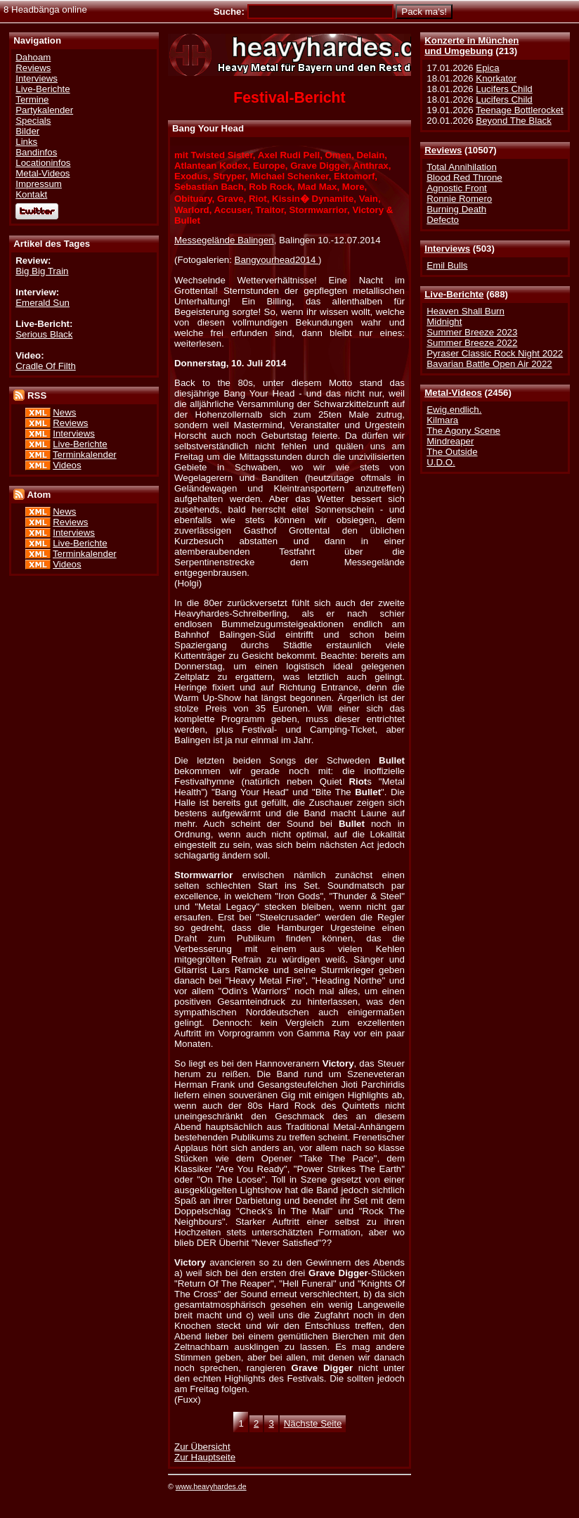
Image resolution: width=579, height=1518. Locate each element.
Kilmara (442, 420)
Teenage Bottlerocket (520, 110)
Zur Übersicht (202, 1446)
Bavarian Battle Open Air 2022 (489, 364)
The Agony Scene (463, 430)
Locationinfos (42, 162)
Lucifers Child (504, 89)
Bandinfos (36, 152)
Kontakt (31, 194)
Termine (31, 99)
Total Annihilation (462, 167)
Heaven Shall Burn (466, 311)
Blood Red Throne (464, 177)
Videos (67, 465)
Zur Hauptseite (204, 1457)
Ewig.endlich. (454, 409)
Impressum (38, 184)
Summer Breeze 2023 (472, 332)
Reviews (443, 150)
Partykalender (44, 110)
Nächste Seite (313, 1423)
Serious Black (43, 334)
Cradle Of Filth (45, 366)
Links (26, 141)
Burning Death (456, 209)
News (64, 412)
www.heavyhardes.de (211, 1486)
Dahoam (33, 57)
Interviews (447, 248)
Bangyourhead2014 (277, 260)
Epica (487, 68)
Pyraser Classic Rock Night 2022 (495, 353)
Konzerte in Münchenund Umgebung (471, 45)
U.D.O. (441, 462)
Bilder (27, 131)
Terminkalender (85, 454)
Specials (33, 120)
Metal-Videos (453, 392)
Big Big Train (41, 271)
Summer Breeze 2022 (472, 342)
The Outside (452, 451)
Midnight (444, 321)
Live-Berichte (453, 294)
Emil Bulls (447, 265)
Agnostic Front (457, 188)
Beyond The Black (513, 120)
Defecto (443, 219)
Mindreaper (450, 441)
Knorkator (496, 78)
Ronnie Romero (459, 198)
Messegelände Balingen (224, 240)
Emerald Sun (42, 302)
